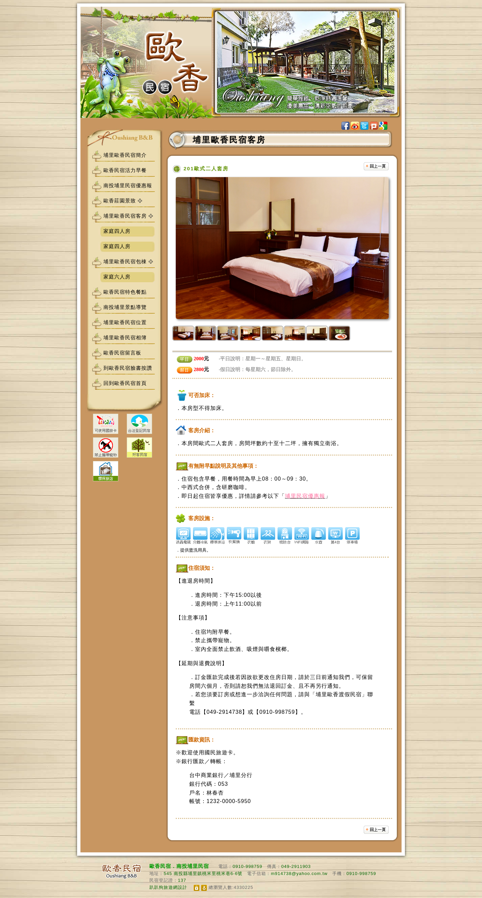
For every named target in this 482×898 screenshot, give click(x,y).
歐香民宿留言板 (122, 353)
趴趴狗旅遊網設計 (168, 887)
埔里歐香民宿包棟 (125, 261)
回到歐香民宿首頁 (125, 383)
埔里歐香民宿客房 (125, 216)
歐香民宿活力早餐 (125, 170)
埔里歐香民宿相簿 (125, 337)
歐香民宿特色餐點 (125, 292)
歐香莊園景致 (119, 200)
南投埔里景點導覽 (125, 307)
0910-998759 (247, 866)
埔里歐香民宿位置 (125, 322)
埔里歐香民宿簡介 (125, 155)
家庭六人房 (116, 277)
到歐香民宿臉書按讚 (127, 368)
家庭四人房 (116, 231)
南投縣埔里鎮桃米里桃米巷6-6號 (208, 873)
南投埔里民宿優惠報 (127, 185)
